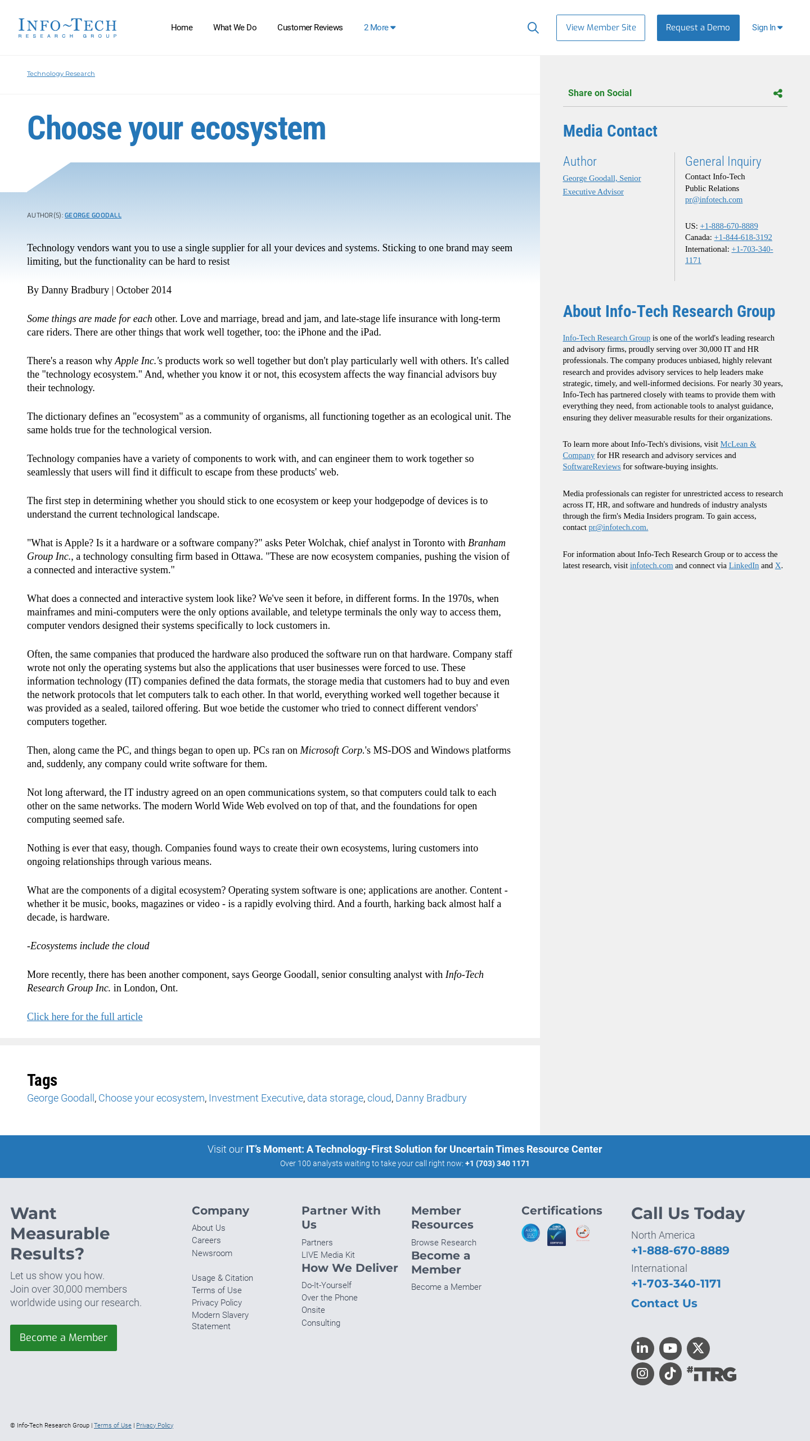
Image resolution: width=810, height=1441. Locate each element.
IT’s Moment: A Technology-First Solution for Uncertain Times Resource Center (424, 1149)
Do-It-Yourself (327, 1285)
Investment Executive (256, 1098)
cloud (379, 1098)
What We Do (234, 27)
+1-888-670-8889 (729, 225)
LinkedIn (744, 565)
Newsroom (212, 1253)
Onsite (313, 1310)
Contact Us (664, 1303)
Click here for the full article (84, 1016)
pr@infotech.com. (618, 527)
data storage (335, 1098)
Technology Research (61, 74)
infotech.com (651, 565)
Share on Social (675, 93)
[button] (769, 27)
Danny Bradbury (431, 1098)
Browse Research (443, 1243)
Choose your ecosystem (151, 1098)
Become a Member (63, 1337)
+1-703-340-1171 (676, 1283)
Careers (206, 1240)
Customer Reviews (310, 27)
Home (182, 27)
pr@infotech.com (713, 199)
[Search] (530, 27)
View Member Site (601, 27)
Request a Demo (698, 27)
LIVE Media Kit (328, 1255)
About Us (209, 1228)
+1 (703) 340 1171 (497, 1163)
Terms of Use (217, 1290)
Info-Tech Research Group (607, 337)
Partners (317, 1243)
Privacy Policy (217, 1303)
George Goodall (93, 215)
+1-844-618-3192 (743, 237)
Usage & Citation (222, 1278)
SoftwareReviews (592, 466)
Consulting (321, 1323)
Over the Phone (330, 1298)
